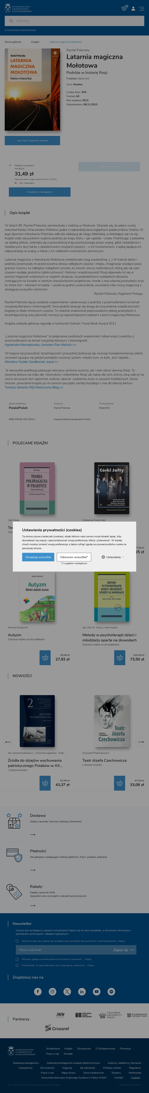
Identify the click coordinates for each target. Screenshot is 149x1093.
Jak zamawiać (87, 1067)
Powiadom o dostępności (39, 192)
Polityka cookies (112, 1067)
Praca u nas (52, 1053)
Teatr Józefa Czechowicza (104, 760)
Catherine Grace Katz (94, 520)
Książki (35, 42)
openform (135, 1084)
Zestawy (116, 1072)
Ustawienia (112, 557)
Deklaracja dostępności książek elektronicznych (73, 1062)
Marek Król (83, 78)
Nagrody (67, 1067)
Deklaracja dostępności (26, 1062)
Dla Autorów (47, 1067)
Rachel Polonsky (78, 50)
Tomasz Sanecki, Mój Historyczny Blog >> (34, 387)
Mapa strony (68, 1072)
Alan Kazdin (111, 627)
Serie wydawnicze (93, 1072)
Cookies (135, 1077)
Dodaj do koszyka (109, 166)
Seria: (74, 84)
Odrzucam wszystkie (74, 557)
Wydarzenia (53, 1047)
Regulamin (135, 1067)
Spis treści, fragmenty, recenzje (32, 140)
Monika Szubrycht (18, 627)
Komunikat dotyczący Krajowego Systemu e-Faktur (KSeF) (74, 1076)
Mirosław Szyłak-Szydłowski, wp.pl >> (31, 362)
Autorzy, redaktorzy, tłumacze (124, 1062)
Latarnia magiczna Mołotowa (65, 42)
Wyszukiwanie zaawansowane (20, 30)
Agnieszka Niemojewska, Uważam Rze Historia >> (41, 345)
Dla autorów (84, 1047)
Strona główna (13, 42)
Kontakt (68, 1053)
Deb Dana (13, 520)
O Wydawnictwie (105, 1047)
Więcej (121, 940)
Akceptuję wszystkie (38, 557)
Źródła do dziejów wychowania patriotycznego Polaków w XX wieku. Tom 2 (35, 765)
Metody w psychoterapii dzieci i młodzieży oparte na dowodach (109, 637)
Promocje (125, 1047)
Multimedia (135, 1072)
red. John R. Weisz (92, 627)
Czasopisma (25, 1067)
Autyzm (14, 634)
